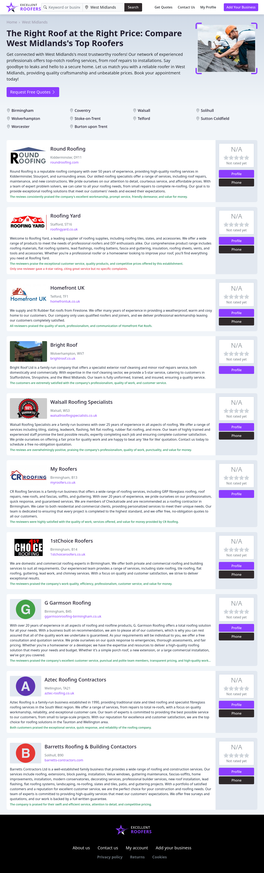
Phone (236, 182)
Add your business (173, 848)
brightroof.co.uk (62, 358)
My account (137, 848)
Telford (144, 118)
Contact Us (186, 7)
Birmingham (23, 110)
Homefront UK (67, 287)
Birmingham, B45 (58, 611)
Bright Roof (63, 344)
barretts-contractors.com (64, 760)
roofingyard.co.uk (64, 229)
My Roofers (63, 468)
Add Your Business (241, 7)
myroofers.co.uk (62, 482)
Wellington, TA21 (58, 688)
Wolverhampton (26, 118)
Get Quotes (164, 7)
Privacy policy (110, 856)
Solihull (207, 110)
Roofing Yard (65, 215)
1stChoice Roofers (71, 540)
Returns (137, 856)
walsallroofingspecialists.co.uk (73, 415)
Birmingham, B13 (63, 477)
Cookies (159, 856)
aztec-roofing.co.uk (59, 693)
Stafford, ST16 (61, 224)
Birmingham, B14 (63, 549)
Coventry (83, 110)
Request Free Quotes (33, 92)
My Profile (208, 7)
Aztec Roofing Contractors (75, 679)
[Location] (103, 7)
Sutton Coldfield (215, 118)
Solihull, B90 (54, 755)
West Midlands (35, 22)
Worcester (21, 126)
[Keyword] (62, 7)
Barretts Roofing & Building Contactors (91, 746)
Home (12, 22)
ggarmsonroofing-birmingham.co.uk (73, 616)
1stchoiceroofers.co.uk (67, 554)
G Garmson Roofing (68, 602)
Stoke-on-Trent (88, 118)
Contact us (108, 848)
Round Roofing (68, 148)
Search (133, 7)
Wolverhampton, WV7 (67, 353)
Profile (236, 174)
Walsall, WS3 (60, 410)
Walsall (144, 110)
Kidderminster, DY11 (66, 157)
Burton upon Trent (91, 126)
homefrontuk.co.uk (65, 301)
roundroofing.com (64, 162)
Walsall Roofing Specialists (81, 401)
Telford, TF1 (59, 296)
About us (81, 848)
